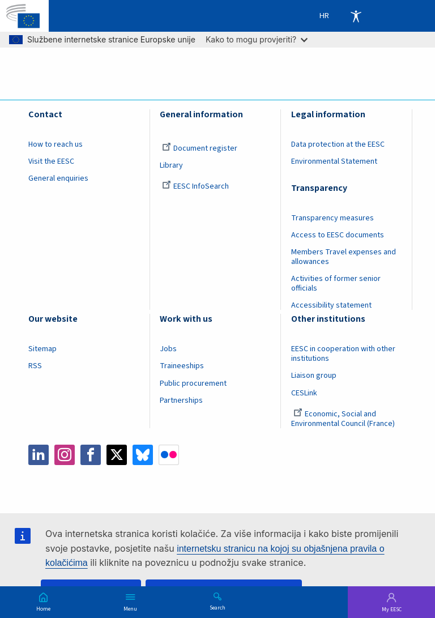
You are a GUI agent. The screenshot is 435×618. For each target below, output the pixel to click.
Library (171, 165)
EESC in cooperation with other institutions (343, 353)
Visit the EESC (51, 161)
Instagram (64, 455)
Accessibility (356, 16)
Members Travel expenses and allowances (343, 256)
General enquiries (58, 178)
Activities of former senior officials (336, 283)
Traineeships (182, 366)
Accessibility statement (331, 305)
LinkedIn (38, 455)
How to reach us (55, 144)
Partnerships (181, 400)
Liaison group (313, 375)
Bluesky (143, 455)
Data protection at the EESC (338, 144)
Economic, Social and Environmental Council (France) (343, 418)
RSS (35, 366)
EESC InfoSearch (195, 186)
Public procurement (193, 383)
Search (217, 607)
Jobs (168, 349)
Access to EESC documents (337, 235)
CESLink (304, 393)
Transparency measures (332, 218)
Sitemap (42, 349)
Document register (199, 148)
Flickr (169, 455)
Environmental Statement (334, 161)
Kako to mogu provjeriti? (257, 39)
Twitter (116, 455)
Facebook (90, 455)
